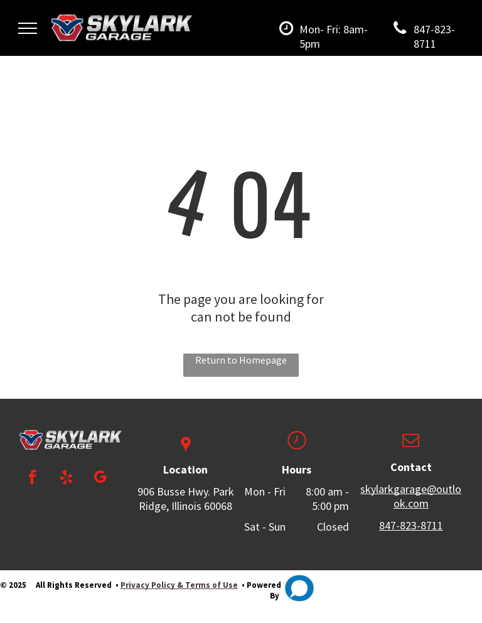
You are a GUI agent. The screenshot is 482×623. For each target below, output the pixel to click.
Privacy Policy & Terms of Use (179, 585)
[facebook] (32, 478)
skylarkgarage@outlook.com (410, 496)
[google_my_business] (100, 478)
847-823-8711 (411, 525)
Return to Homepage (241, 360)
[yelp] (66, 478)
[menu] (27, 28)
